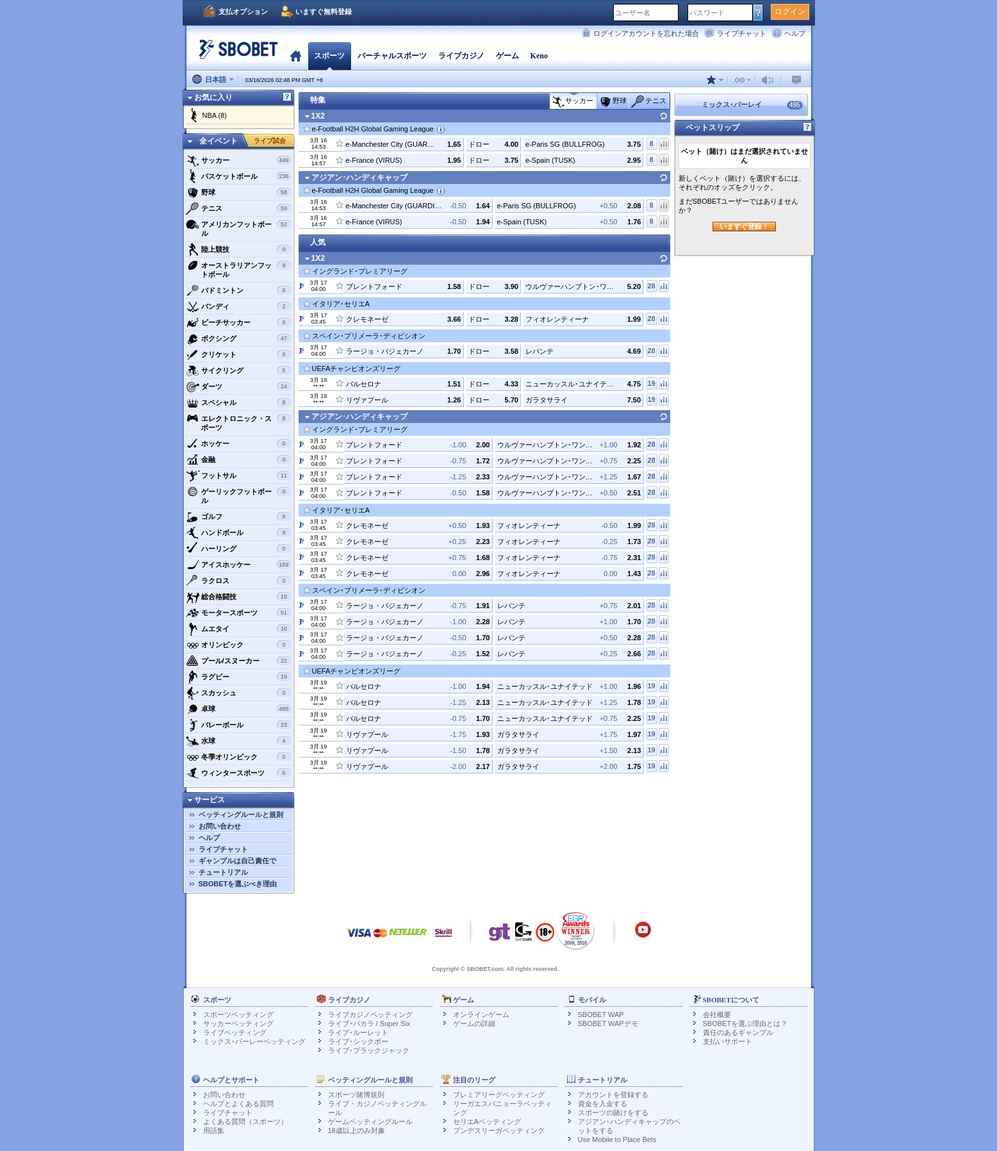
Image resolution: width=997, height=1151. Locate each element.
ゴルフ (239, 516)
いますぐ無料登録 (323, 11)
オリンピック (239, 645)
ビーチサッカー (239, 322)
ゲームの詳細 (474, 1023)
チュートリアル (223, 872)
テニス (239, 208)
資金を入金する (602, 1103)
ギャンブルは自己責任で (237, 861)
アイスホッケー (239, 565)
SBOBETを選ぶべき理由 (238, 884)
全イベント (218, 141)
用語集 (213, 1130)
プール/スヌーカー (239, 661)
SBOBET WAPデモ (608, 1023)
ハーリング (239, 549)
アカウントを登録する (613, 1094)
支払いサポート (727, 1041)
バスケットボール (239, 176)
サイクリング (239, 370)
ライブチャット (741, 33)
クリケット (239, 354)
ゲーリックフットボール (239, 494)
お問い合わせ (220, 826)
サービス (209, 799)
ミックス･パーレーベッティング (254, 1041)
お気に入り (213, 97)
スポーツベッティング (238, 1014)
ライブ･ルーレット (358, 1032)
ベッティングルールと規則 (241, 814)
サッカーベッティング (238, 1023)
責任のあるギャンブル (738, 1032)
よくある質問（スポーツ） (245, 1121)
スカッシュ (239, 693)
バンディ (239, 306)
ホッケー (239, 443)
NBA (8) (214, 115)
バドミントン (239, 290)
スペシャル (239, 402)
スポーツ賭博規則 (356, 1094)
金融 (239, 459)
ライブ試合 (270, 140)
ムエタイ (239, 629)
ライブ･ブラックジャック (368, 1050)
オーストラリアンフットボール (239, 268)
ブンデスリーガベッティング (499, 1130)
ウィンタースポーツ (239, 773)
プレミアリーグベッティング (499, 1094)
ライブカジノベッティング (370, 1014)
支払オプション (243, 11)
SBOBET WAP (601, 1014)
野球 (239, 192)
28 (651, 286)
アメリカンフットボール (239, 227)
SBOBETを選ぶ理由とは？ (745, 1023)
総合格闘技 (239, 597)
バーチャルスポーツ (392, 55)
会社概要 (717, 1014)
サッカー (239, 160)
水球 (239, 741)
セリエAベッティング (487, 1121)
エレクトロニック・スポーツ (239, 421)
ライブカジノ (461, 55)
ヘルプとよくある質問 (238, 1103)
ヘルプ (794, 33)
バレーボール (239, 725)
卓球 (239, 709)
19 (651, 383)
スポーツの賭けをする (613, 1112)
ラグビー (239, 677)
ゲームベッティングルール (370, 1121)
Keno (539, 55)
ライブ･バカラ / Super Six (369, 1023)
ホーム (295, 56)
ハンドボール (239, 533)
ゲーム (507, 55)
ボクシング (239, 338)
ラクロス (239, 581)
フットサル (239, 475)
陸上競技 (239, 249)
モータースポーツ (239, 613)
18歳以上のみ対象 (356, 1130)
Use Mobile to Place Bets (617, 1139)
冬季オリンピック (239, 757)
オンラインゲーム (481, 1014)
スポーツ (329, 55)
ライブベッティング (235, 1032)
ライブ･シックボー (358, 1041)
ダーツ (239, 386)
